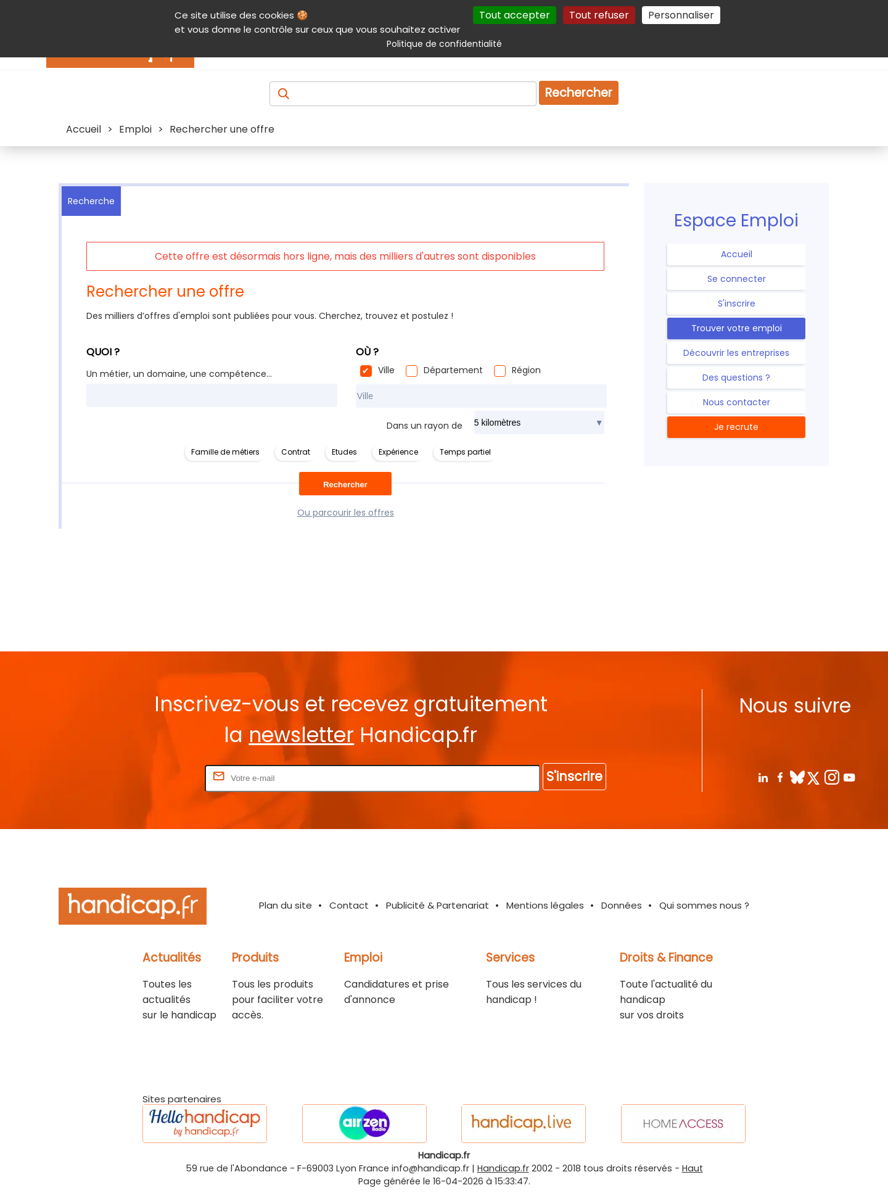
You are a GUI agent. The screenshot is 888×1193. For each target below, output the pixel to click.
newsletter (301, 734)
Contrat (295, 452)
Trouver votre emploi (736, 328)
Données (621, 905)
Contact (349, 905)
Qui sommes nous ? (704, 905)
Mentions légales (545, 905)
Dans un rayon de (424, 425)
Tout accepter (514, 15)
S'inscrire (736, 303)
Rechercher (578, 93)
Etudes (344, 452)
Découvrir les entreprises (736, 353)
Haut (692, 1168)
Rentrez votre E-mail (153, 777)
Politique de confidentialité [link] (444, 44)
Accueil (736, 254)
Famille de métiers (225, 452)
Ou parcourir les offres (345, 512)
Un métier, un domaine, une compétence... (179, 374)
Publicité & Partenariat (437, 905)
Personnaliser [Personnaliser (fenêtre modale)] (681, 15)
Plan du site (285, 905)
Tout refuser (599, 15)
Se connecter (736, 279)
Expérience (398, 452)
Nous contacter (736, 402)
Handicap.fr (503, 1168)
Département (453, 370)
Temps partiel (465, 452)
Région (526, 370)
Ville (386, 370)
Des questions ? (736, 377)
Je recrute (736, 427)
